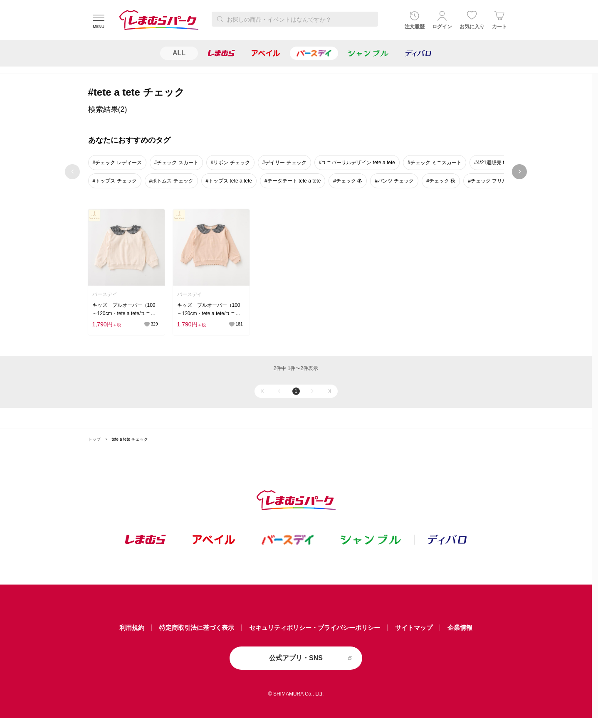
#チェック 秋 (440, 181)
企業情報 (459, 627)
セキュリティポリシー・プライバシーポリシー (314, 627)
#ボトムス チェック (171, 181)
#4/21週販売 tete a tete (499, 162)
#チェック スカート (176, 162)
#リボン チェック (230, 162)
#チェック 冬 (347, 181)
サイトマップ (413, 627)
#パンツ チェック (394, 181)
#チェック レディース (117, 162)
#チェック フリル (487, 181)
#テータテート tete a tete (292, 181)
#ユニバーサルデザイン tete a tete (357, 162)
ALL (179, 53)
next (519, 171)
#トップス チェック (115, 181)
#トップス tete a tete (229, 181)
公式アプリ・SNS (296, 657)
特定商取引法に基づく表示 (196, 627)
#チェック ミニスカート (435, 162)
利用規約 (131, 627)
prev (72, 171)
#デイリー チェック (284, 162)
